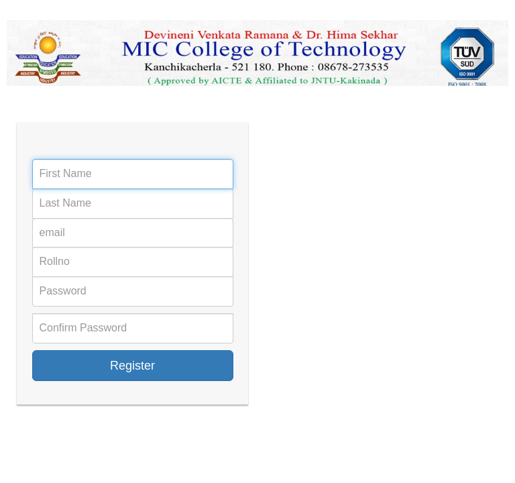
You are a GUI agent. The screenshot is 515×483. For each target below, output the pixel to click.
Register (132, 365)
